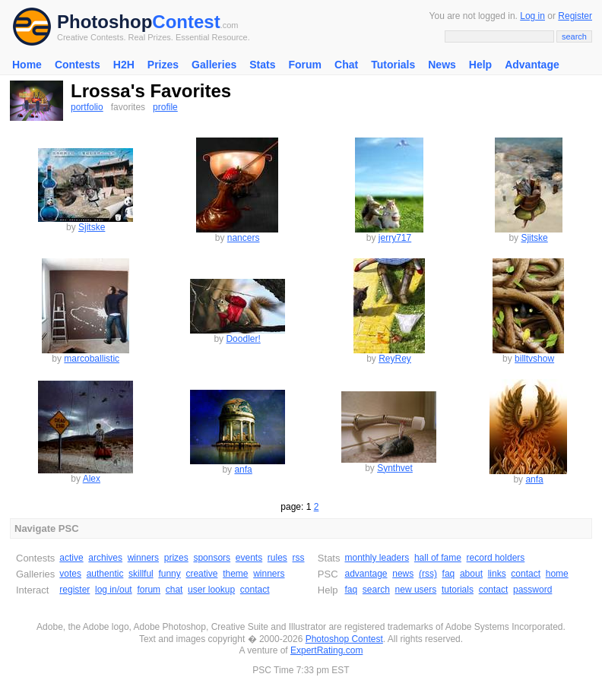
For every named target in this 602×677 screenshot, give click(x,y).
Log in (532, 16)
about (471, 573)
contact (255, 589)
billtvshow (534, 358)
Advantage (532, 65)
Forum (305, 65)
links (497, 573)
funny (169, 573)
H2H (124, 65)
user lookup (211, 589)
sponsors (211, 557)
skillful (141, 573)
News (442, 65)
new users (416, 589)
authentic (105, 573)
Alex (91, 478)
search (376, 589)
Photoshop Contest (344, 639)
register (74, 589)
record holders (496, 557)
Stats (262, 65)
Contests (77, 65)
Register (575, 16)
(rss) (428, 573)
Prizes (163, 65)
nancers (243, 238)
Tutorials (393, 65)
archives (105, 557)
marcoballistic (91, 358)
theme (235, 573)
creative (201, 573)
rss (299, 557)
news (402, 573)
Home (27, 65)
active (71, 557)
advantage (365, 573)
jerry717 (395, 238)
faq (448, 573)
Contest (186, 21)
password (532, 589)
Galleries (214, 65)
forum (148, 589)
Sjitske (91, 227)
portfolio (87, 107)
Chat (346, 65)
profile (165, 107)
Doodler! (243, 339)
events (249, 557)
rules (277, 557)
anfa (243, 469)
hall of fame (437, 557)
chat (174, 589)
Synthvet (395, 468)
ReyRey (395, 358)
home (557, 573)
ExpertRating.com (326, 650)
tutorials (458, 589)
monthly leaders (376, 557)
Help (480, 65)
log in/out (113, 589)
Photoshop (104, 21)
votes (70, 573)
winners (143, 557)
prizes (176, 557)
